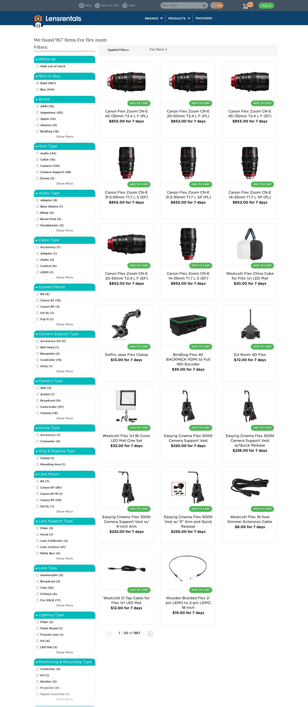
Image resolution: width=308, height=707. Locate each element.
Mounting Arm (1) (52, 464)
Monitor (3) (48, 681)
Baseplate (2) (50, 353)
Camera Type (51, 381)
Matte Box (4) (50, 553)
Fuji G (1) (46, 319)
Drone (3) (47, 178)
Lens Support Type (56, 521)
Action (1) (47, 394)
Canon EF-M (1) (51, 493)
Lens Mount (49, 474)
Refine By (47, 59)
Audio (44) (48, 153)
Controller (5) (50, 669)
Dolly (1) (46, 366)
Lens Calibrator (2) (54, 540)
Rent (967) (48, 83)
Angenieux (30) (51, 112)
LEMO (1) (46, 272)
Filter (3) (46, 528)
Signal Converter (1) (55, 694)
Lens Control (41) (53, 547)
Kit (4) (45, 641)
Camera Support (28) (55, 172)
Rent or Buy (49, 76)
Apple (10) (48, 119)
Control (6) (48, 266)
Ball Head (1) (49, 347)
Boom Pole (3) (50, 219)
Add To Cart (139, 103)
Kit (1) (44, 675)
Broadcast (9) (50, 400)
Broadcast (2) (50, 581)
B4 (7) (44, 481)
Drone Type (49, 428)
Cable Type (49, 240)
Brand (44, 99)
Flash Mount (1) (51, 628)
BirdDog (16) (49, 131)
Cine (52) (47, 587)
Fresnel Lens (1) (51, 634)
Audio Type (49, 193)
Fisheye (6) (48, 594)
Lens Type (48, 568)
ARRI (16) (47, 106)
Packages (204, 18)
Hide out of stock (52, 66)
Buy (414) (47, 89)
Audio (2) (47, 259)
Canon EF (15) (50, 300)
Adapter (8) (48, 200)
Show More (64, 136)
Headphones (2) (52, 225)
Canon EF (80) (51, 487)
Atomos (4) (48, 125)
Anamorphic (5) (51, 575)
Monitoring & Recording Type (65, 662)
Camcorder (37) (52, 406)
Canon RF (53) (51, 500)
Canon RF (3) (50, 306)
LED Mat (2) (48, 647)
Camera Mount (52, 287)
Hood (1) (46, 534)
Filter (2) (46, 622)
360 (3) (45, 388)
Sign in (266, 5)
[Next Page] (150, 633)
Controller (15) (51, 360)
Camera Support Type (59, 334)
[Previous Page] (108, 633)
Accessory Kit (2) (53, 341)
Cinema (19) (49, 413)
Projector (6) (50, 687)
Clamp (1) (47, 458)
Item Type (48, 146)
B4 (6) (45, 294)
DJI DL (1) (47, 313)
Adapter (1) (48, 253)
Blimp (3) (47, 212)
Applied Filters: (118, 49)
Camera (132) (50, 165)
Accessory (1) (50, 247)
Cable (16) (47, 159)
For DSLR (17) (50, 600)
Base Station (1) (51, 206)
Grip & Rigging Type (57, 451)
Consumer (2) (50, 441)
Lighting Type (51, 615)
